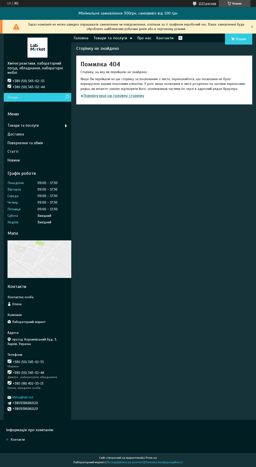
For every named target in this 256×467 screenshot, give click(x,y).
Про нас (144, 38)
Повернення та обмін (25, 143)
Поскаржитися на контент (125, 462)
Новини (14, 160)
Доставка (16, 134)
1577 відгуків (207, 3)
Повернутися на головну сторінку (114, 95)
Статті (13, 151)
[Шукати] (66, 97)
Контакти (165, 38)
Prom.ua (151, 457)
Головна (81, 38)
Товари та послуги (110, 38)
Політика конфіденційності (164, 462)
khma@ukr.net (23, 397)
